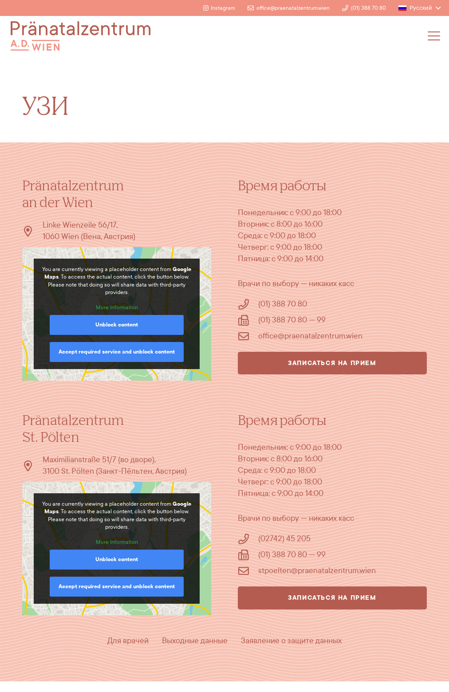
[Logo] (80, 36)
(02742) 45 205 (284, 538)
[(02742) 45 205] (248, 539)
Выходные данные (195, 640)
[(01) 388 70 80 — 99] (248, 320)
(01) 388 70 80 (282, 304)
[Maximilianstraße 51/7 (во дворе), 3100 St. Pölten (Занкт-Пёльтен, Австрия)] (32, 465)
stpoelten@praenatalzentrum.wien (317, 570)
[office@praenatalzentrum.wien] (248, 336)
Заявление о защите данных (291, 640)
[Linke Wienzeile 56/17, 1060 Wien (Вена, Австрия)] (32, 231)
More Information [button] (117, 307)
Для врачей (128, 640)
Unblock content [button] (116, 325)
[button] (419, 8)
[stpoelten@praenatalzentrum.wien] (248, 571)
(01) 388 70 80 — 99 (292, 320)
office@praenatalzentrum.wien (310, 336)
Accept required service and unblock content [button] (117, 352)
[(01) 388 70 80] (248, 304)
